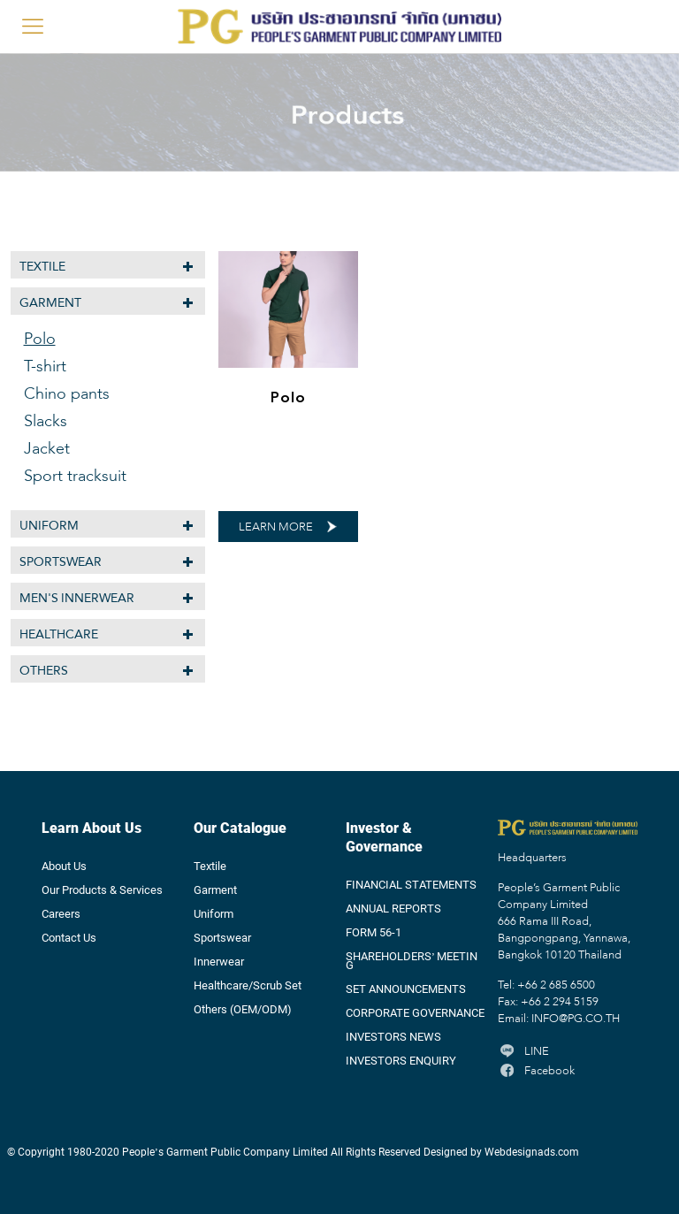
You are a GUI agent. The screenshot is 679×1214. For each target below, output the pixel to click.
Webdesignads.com (531, 1152)
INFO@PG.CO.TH (575, 1019)
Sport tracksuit (75, 477)
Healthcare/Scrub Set (247, 985)
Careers (61, 914)
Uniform (49, 525)
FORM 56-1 (373, 932)
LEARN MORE (276, 527)
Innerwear (219, 962)
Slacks (45, 422)
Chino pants (67, 394)
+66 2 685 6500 (556, 986)
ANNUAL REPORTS (393, 909)
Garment (50, 302)
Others (43, 670)
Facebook (536, 1071)
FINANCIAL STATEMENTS (411, 885)
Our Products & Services (102, 890)
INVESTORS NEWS (393, 1037)
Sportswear (60, 562)
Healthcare (58, 634)
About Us (64, 866)
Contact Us (69, 938)
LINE (523, 1052)
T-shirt (45, 367)
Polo (288, 397)
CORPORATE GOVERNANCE (415, 1013)
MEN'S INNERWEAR (77, 598)
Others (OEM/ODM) (243, 1009)
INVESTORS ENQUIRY (401, 1061)
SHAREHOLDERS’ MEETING (411, 961)
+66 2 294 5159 (560, 1002)
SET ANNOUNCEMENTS (406, 989)
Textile (42, 266)
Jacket (47, 449)
